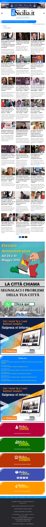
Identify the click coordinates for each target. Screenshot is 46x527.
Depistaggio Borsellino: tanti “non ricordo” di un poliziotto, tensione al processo (19, 380)
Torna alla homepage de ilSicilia (39, 23)
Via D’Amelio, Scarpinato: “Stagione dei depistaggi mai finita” (14, 366)
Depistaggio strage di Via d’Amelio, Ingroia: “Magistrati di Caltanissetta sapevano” (19, 377)
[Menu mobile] (44, 13)
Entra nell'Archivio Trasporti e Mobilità (22, 464)
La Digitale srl (22, 523)
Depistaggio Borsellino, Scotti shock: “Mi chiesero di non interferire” (16, 373)
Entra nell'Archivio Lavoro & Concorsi (22, 433)
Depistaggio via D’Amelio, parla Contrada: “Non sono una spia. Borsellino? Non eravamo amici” (22, 370)
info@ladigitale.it (30, 523)
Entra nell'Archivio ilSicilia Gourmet (22, 491)
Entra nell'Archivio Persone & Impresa (22, 449)
